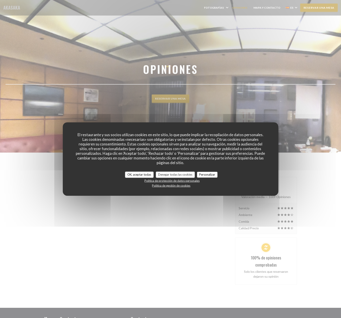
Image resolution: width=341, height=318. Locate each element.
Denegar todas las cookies (175, 174)
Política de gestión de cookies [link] (171, 185)
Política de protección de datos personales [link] (172, 180)
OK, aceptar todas (139, 174)
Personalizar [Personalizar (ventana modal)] (207, 174)
